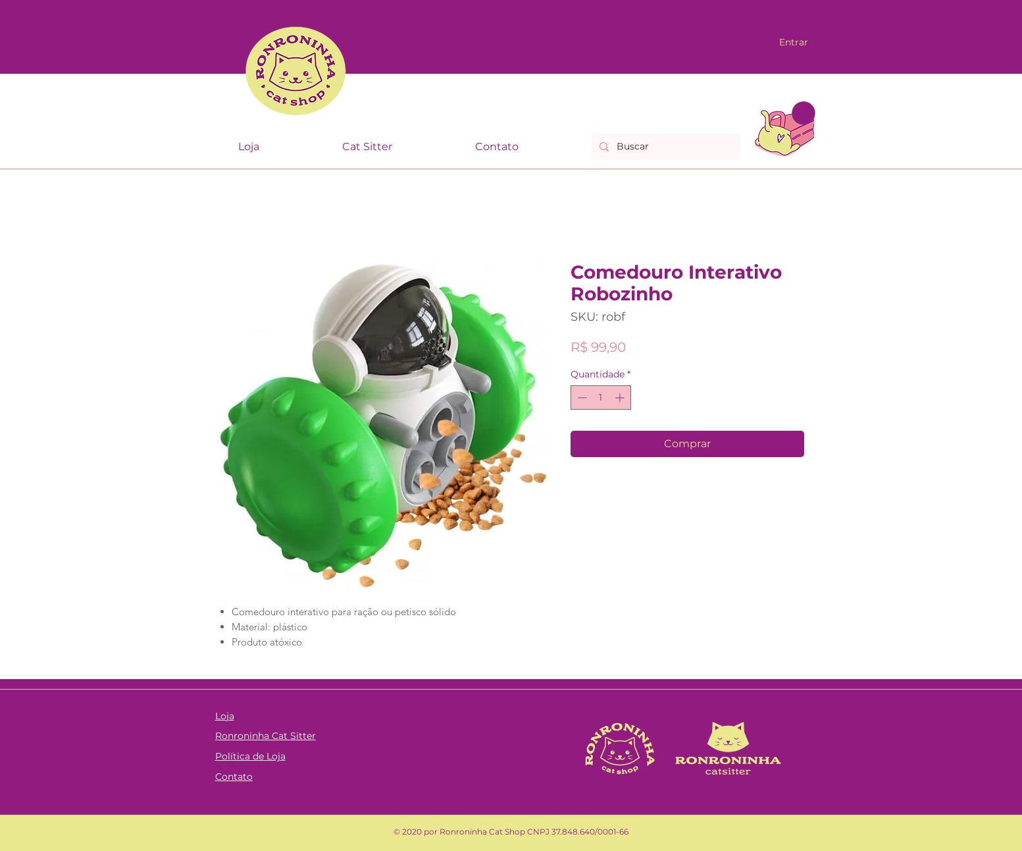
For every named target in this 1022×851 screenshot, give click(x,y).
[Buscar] (665, 147)
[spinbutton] (601, 397)
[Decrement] (581, 397)
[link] (803, 113)
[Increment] (621, 397)
